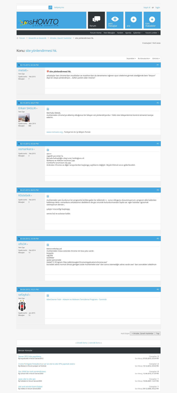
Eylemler (137, 32)
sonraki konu (94, 342)
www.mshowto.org (55, 132)
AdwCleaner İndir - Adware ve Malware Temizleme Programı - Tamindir (77, 299)
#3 (158, 143)
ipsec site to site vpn (27, 379)
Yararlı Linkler (151, 32)
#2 (158, 102)
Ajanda (128, 32)
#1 (158, 65)
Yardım (120, 32)
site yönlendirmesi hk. (41, 50)
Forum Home (96, 32)
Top (157, 333)
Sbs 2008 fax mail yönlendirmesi (32, 371)
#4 (158, 190)
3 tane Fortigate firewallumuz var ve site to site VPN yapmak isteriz (46, 364)
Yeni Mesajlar (109, 32)
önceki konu (82, 342)
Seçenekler (131, 58)
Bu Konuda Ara (143, 58)
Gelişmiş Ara (59, 7)
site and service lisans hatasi (30, 386)
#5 (158, 238)
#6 (158, 289)
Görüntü (155, 58)
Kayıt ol (147, 7)
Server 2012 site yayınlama (29, 356)
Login (157, 7)
